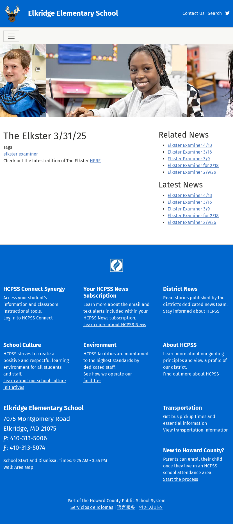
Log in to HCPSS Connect (28, 318)
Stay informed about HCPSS (191, 311)
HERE (95, 160)
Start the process (180, 479)
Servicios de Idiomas (91, 507)
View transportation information (196, 430)
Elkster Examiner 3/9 (189, 158)
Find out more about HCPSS (191, 374)
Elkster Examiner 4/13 (190, 145)
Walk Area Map (18, 467)
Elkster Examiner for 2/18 (193, 165)
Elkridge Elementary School (73, 13)
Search (215, 13)
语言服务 (126, 507)
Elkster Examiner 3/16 (190, 152)
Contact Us (193, 13)
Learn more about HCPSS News (114, 324)
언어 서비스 (151, 507)
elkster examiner (20, 154)
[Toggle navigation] (11, 36)
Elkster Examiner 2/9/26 (192, 172)
